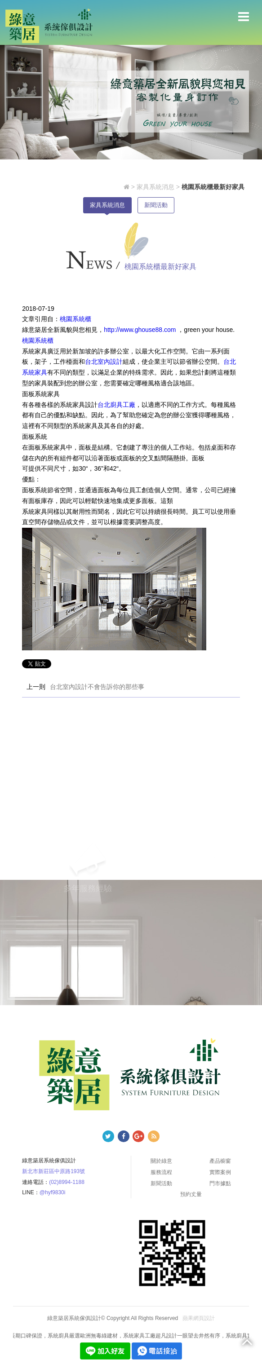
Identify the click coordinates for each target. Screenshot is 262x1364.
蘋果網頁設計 (198, 1318)
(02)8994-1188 (66, 1182)
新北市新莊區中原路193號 (53, 1171)
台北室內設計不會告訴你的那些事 (97, 686)
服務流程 (161, 1172)
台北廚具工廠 (116, 404)
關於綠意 (161, 1161)
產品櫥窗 (220, 1161)
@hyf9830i (53, 1192)
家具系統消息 (155, 186)
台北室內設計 (104, 361)
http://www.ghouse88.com (141, 329)
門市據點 (220, 1183)
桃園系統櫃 (75, 318)
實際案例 (220, 1172)
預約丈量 (191, 1194)
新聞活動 (156, 205)
